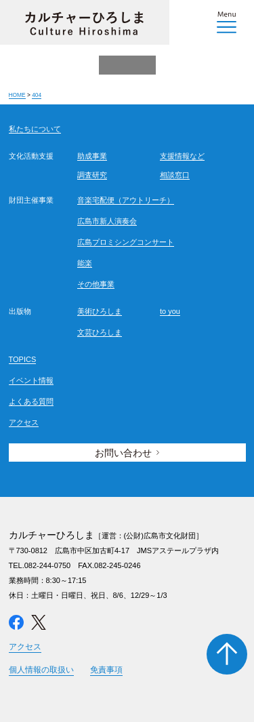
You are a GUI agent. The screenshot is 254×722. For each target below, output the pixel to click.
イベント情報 (31, 380)
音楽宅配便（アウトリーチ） (125, 200)
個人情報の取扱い (41, 670)
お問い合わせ (123, 452)
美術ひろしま (99, 311)
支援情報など (182, 156)
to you (170, 311)
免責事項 (106, 670)
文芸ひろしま (99, 332)
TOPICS (23, 359)
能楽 (84, 263)
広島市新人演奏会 (107, 221)
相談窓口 (175, 175)
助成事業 (92, 156)
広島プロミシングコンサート (125, 242)
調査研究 (92, 175)
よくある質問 (31, 401)
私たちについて (35, 129)
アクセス (24, 422)
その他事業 (95, 284)
